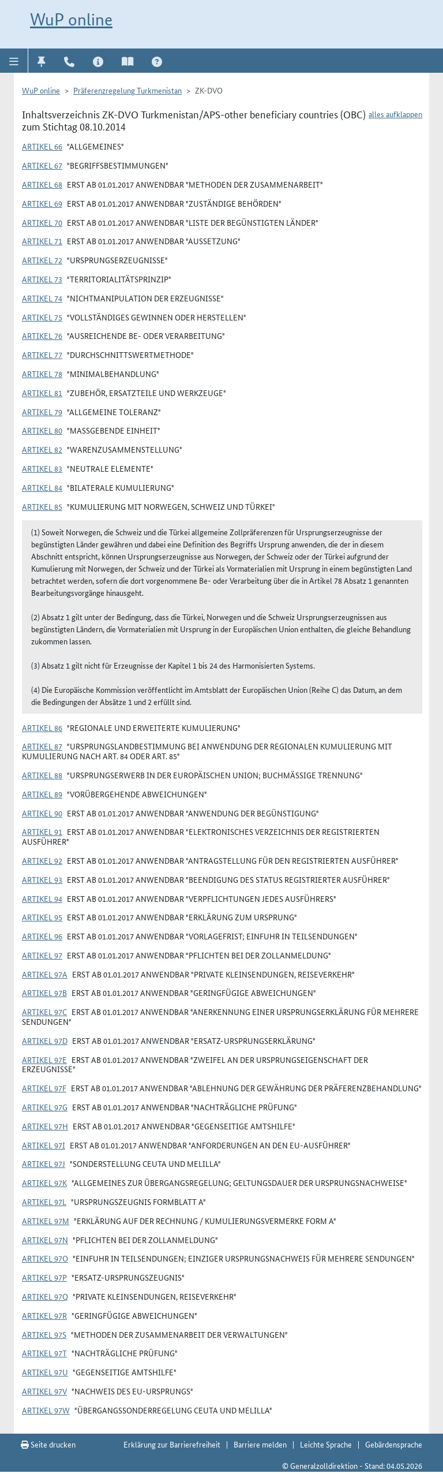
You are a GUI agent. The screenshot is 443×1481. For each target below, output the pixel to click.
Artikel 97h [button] (45, 1126)
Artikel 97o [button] (45, 1258)
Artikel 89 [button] (42, 794)
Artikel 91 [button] (42, 831)
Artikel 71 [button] (42, 241)
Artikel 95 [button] (42, 917)
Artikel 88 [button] (42, 775)
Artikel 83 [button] (42, 468)
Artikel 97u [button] (45, 1372)
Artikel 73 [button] (42, 279)
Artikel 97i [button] (43, 1145)
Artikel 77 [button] (42, 354)
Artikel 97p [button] (44, 1277)
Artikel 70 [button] (42, 222)
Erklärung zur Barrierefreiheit (171, 1444)
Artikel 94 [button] (42, 898)
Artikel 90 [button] (42, 813)
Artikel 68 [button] (42, 184)
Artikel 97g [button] (44, 1107)
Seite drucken (48, 1444)
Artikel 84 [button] (42, 487)
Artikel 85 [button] (42, 506)
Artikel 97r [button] (44, 1315)
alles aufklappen (395, 114)
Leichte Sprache (326, 1444)
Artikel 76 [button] (42, 335)
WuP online (71, 19)
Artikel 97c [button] (44, 1011)
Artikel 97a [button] (44, 974)
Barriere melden (260, 1444)
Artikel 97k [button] (44, 1182)
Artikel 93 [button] (42, 879)
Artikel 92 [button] (42, 860)
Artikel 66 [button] (42, 146)
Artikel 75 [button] (42, 317)
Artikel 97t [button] (44, 1353)
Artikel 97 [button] (42, 955)
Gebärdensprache (393, 1444)
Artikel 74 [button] (42, 298)
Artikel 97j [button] (43, 1163)
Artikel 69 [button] (42, 203)
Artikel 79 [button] (42, 411)
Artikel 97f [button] (44, 1088)
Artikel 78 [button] (42, 373)
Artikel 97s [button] (44, 1334)
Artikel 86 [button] (42, 727)
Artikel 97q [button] (45, 1296)
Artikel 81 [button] (42, 392)
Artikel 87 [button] (42, 746)
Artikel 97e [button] (44, 1059)
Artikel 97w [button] (46, 1410)
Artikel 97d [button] (44, 1040)
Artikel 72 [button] (42, 260)
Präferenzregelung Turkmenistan (127, 90)
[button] (14, 61)
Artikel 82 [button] (42, 449)
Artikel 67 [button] (42, 165)
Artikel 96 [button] (42, 936)
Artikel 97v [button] (44, 1391)
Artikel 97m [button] (45, 1220)
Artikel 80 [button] (42, 430)
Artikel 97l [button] (44, 1201)
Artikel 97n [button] (45, 1239)
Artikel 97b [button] (44, 992)
